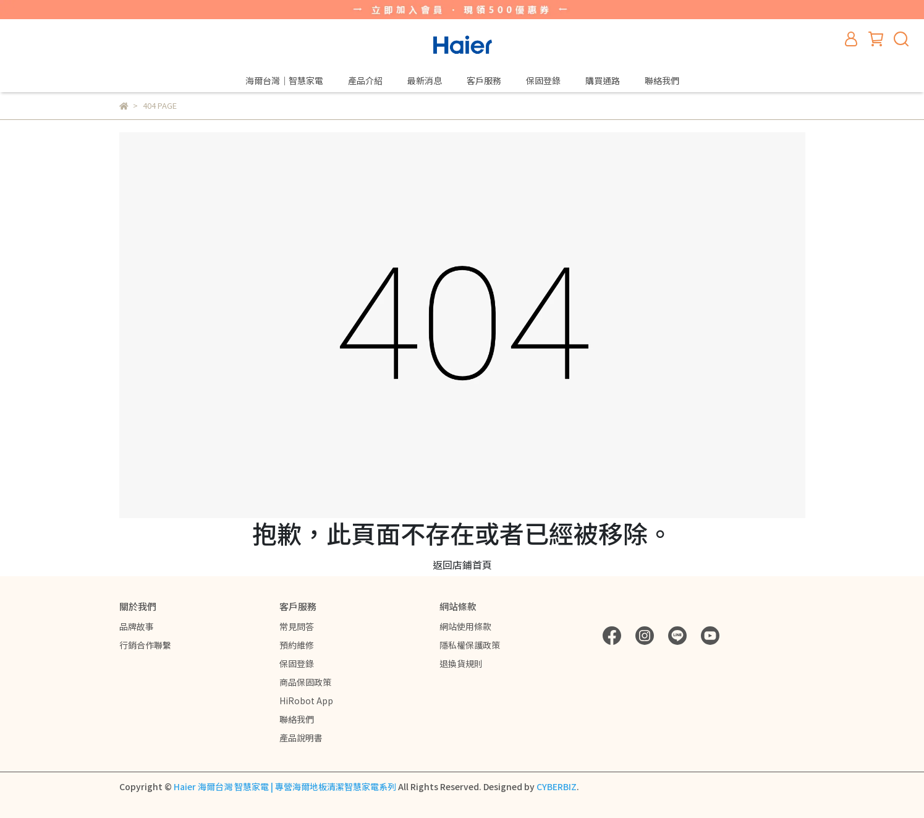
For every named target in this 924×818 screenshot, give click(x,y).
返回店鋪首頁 (462, 564)
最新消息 (424, 80)
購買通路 (602, 80)
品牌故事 (136, 626)
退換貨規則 (461, 663)
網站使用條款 (465, 626)
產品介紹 (365, 80)
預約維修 (296, 645)
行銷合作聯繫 (145, 645)
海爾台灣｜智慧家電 (284, 80)
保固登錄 (543, 80)
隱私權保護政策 (469, 645)
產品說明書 (301, 737)
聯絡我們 (662, 80)
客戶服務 (484, 80)
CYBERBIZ (556, 786)
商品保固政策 (305, 682)
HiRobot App (306, 700)
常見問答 (296, 626)
